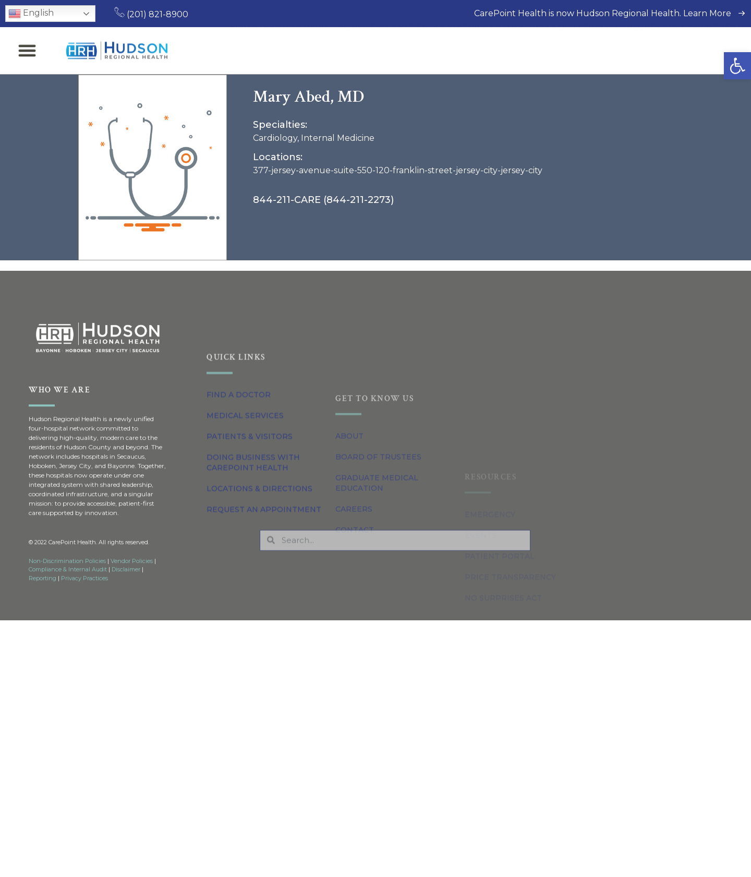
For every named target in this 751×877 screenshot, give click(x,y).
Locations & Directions (561, 43)
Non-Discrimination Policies (67, 583)
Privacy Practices (84, 601)
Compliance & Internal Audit (68, 592)
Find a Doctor (263, 43)
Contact (354, 663)
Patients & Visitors (446, 43)
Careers (353, 642)
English (31, 13)
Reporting (42, 601)
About (349, 569)
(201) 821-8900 (151, 14)
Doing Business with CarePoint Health (253, 557)
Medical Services (346, 43)
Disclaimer (126, 592)
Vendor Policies (132, 583)
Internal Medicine (337, 138)
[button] (737, 65)
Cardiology (275, 138)
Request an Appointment (684, 43)
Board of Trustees (378, 590)
